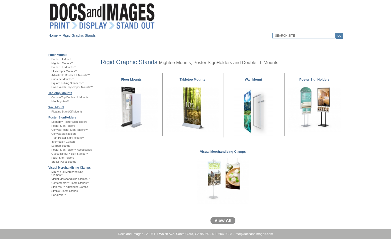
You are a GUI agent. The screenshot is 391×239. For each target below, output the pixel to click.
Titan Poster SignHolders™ (68, 137)
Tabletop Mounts (60, 93)
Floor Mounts (57, 55)
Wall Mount (56, 107)
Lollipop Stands (60, 145)
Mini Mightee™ (60, 101)
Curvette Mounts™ (62, 79)
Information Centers (63, 141)
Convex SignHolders (63, 133)
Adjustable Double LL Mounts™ (70, 75)
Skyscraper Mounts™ (64, 71)
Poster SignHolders (62, 117)
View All (222, 220)
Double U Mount (61, 59)
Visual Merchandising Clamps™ (70, 178)
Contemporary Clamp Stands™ (70, 182)
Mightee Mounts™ (62, 63)
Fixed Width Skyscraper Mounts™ (72, 87)
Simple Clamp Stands (64, 190)
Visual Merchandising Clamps (69, 167)
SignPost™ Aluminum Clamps (69, 186)
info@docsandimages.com (254, 234)
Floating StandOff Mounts (67, 111)
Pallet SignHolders (62, 157)
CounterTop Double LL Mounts (70, 97)
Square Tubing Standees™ (67, 83)
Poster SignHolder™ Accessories (71, 149)
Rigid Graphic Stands (79, 35)
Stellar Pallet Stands (63, 161)
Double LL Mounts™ (63, 67)
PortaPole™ (58, 194)
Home (53, 35)
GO (339, 35)
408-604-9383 (222, 234)
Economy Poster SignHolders (69, 121)
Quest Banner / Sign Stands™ (69, 153)
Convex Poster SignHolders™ (69, 129)
